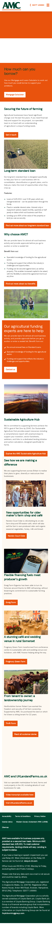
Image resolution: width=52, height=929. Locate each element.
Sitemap (5, 827)
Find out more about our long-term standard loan (27, 225)
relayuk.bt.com (30, 861)
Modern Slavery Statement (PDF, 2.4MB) (32, 822)
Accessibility (6, 816)
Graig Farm (11, 602)
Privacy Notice (39, 816)
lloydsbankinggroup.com (13, 913)
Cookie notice (7, 822)
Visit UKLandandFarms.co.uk (19, 803)
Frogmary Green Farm (15, 661)
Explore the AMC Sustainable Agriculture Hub (26, 453)
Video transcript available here (19, 795)
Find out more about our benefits (20, 284)
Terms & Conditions (22, 816)
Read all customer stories (25, 734)
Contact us (10, 369)
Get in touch (11, 135)
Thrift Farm (11, 723)
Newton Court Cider (16, 536)
